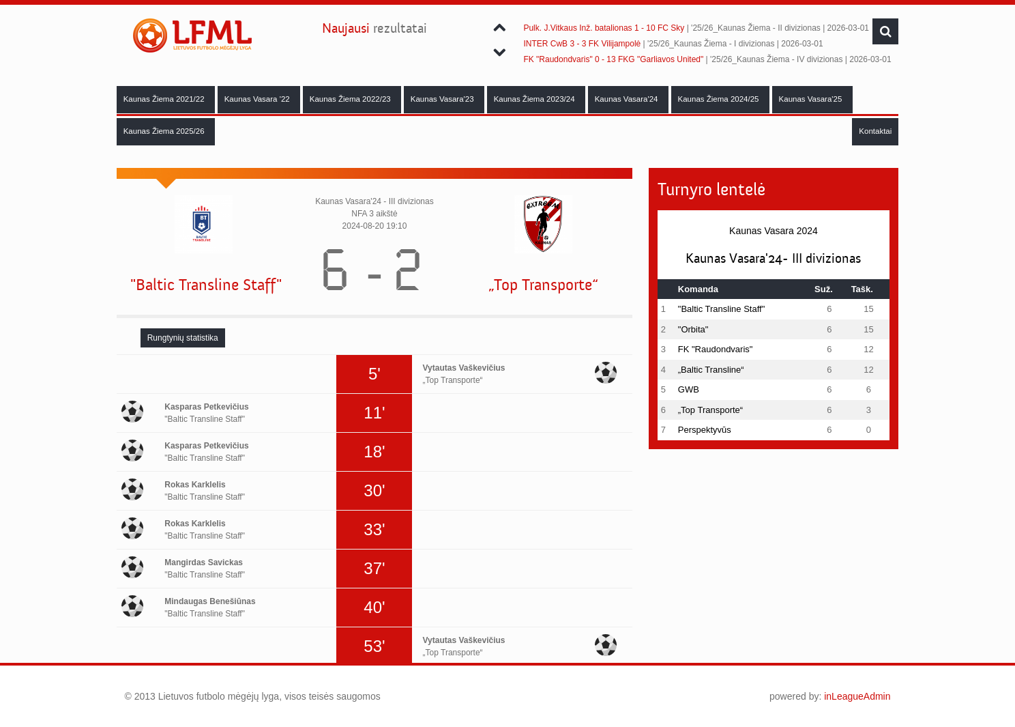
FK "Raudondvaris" (715, 349)
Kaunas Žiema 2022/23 (351, 99)
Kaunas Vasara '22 (258, 99)
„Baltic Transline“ (711, 370)
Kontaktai (875, 131)
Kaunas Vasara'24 (627, 99)
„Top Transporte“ (543, 285)
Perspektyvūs (704, 430)
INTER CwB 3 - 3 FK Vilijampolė (582, 43)
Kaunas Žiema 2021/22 (165, 99)
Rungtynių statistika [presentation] (182, 338)
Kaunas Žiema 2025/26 (165, 131)
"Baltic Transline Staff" (206, 285)
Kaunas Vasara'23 (443, 99)
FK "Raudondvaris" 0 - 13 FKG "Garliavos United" (613, 59)
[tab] (183, 337)
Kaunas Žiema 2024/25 (719, 99)
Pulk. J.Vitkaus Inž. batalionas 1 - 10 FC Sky (603, 28)
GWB (688, 389)
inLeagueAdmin (857, 696)
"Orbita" (693, 329)
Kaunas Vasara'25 (811, 99)
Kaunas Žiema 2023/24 (535, 99)
